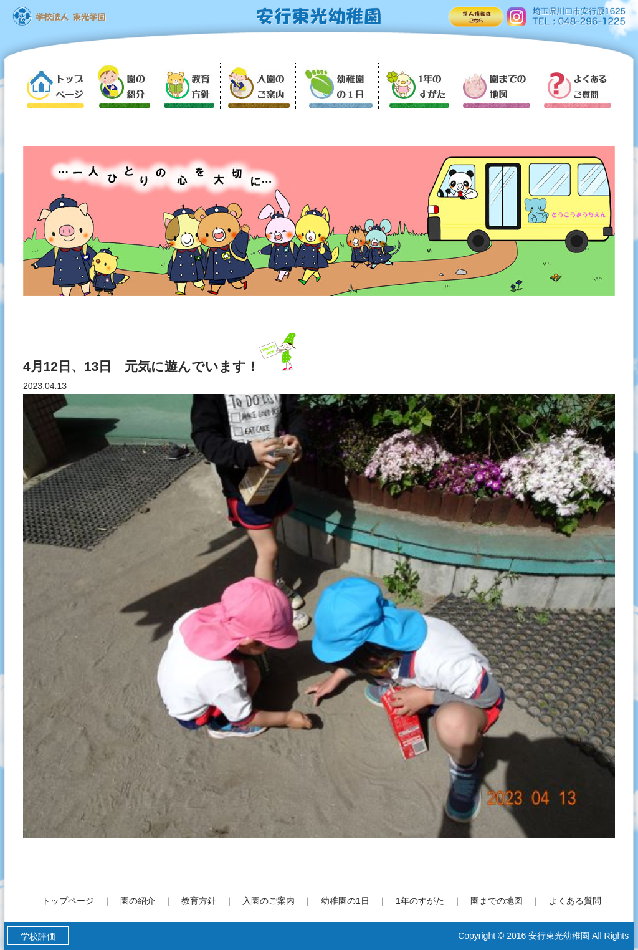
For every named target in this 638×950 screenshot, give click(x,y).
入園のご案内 (268, 901)
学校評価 (38, 936)
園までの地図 (496, 901)
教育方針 (198, 901)
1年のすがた (420, 901)
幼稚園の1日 (345, 901)
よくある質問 (575, 901)
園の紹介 (137, 901)
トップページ (68, 901)
